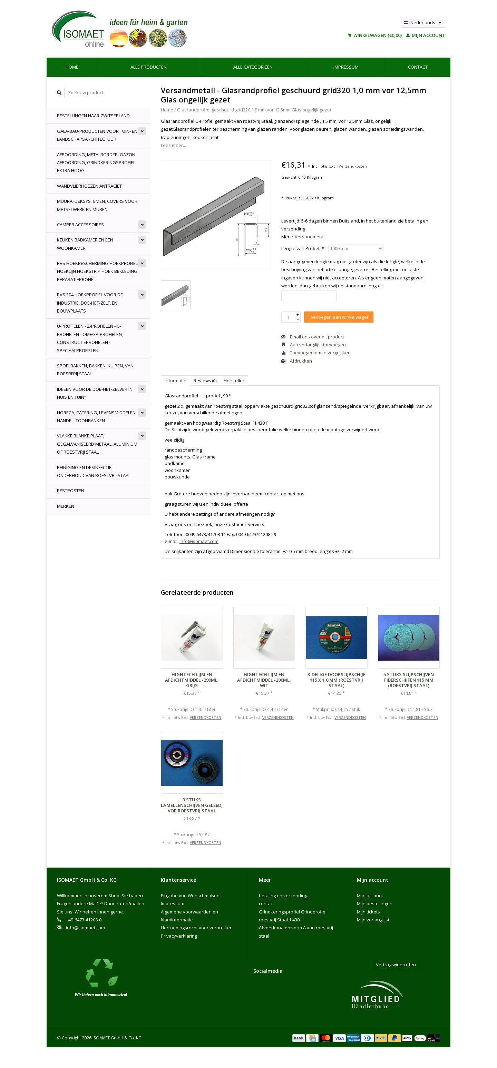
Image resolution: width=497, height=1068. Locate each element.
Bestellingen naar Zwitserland (93, 115)
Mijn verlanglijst (373, 920)
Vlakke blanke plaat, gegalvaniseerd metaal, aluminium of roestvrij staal (97, 444)
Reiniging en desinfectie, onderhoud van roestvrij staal (93, 471)
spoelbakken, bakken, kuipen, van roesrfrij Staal (95, 370)
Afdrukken (296, 361)
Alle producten (148, 67)
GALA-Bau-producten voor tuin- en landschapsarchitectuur (97, 135)
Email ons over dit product (312, 337)
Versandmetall (310, 237)
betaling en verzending (283, 895)
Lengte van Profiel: (302, 248)
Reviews (205, 380)
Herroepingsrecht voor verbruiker (196, 927)
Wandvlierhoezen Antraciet (89, 186)
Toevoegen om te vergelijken (316, 352)
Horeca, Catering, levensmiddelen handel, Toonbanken (96, 416)
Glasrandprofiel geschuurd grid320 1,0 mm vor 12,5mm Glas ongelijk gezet (254, 110)
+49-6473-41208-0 (83, 920)
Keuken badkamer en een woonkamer (85, 244)
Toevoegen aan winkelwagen (339, 317)
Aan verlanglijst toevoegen (313, 345)
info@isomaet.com (198, 541)
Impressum (346, 67)
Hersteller (234, 380)
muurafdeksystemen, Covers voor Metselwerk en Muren (97, 205)
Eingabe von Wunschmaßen (190, 895)
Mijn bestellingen (374, 903)
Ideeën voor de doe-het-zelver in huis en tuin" (95, 393)
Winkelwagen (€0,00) (375, 35)
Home (72, 67)
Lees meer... (173, 145)
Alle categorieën (253, 67)
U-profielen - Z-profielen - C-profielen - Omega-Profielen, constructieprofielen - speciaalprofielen (90, 338)
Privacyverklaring (179, 936)
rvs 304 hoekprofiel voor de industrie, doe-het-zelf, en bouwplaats (90, 302)
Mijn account (425, 35)
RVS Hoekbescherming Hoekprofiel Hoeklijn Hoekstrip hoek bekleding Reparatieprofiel (97, 271)
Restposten (70, 490)
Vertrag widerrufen (396, 964)
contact (418, 67)
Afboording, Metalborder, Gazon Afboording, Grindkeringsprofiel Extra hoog (96, 162)
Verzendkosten (353, 166)
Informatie (175, 380)
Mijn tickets (368, 912)
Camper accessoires (80, 224)
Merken (65, 506)
